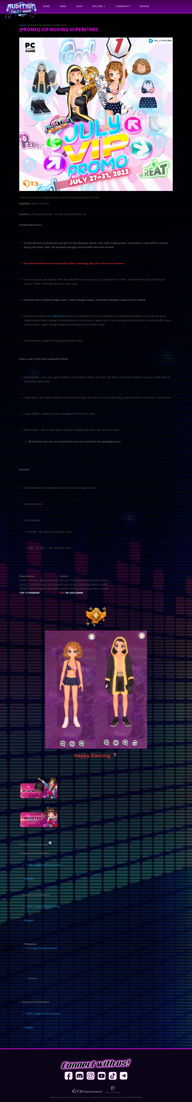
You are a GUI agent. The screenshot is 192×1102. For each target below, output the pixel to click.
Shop (79, 6)
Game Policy (58, 316)
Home (46, 6)
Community (122, 6)
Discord (32, 978)
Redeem (144, 6)
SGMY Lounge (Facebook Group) (43, 864)
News (63, 6)
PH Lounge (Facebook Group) (41, 948)
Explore (97, 6)
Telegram (29, 878)
